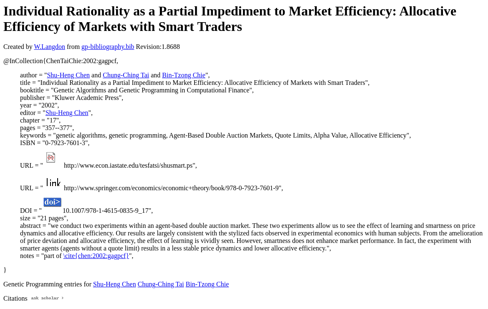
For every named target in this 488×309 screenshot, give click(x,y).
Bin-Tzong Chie (183, 75)
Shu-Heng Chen (68, 75)
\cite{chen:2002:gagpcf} (96, 255)
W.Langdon (49, 46)
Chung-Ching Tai (126, 75)
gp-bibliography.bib (107, 46)
